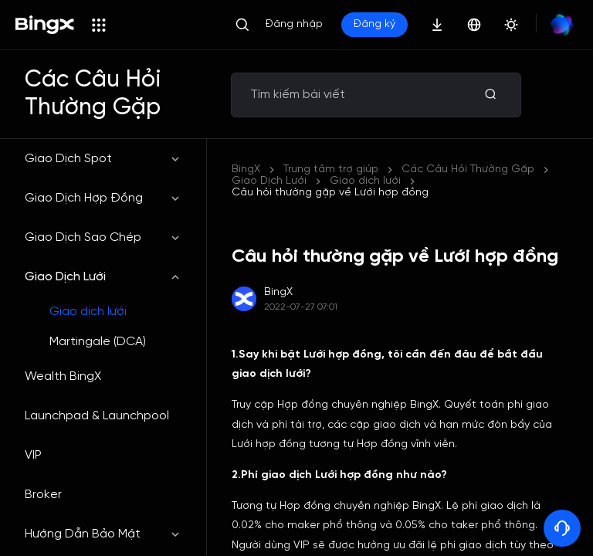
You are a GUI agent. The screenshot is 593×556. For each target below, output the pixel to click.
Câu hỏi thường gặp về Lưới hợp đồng (330, 192)
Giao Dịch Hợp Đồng (103, 198)
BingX (246, 169)
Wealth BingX (63, 376)
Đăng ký (374, 24)
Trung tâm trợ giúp (330, 169)
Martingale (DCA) (97, 341)
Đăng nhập (294, 24)
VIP (33, 455)
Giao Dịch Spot (103, 158)
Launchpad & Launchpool (97, 415)
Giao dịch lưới (88, 311)
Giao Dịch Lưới (103, 276)
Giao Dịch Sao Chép (103, 237)
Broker (43, 494)
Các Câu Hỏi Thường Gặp (468, 169)
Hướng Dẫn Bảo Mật (103, 534)
